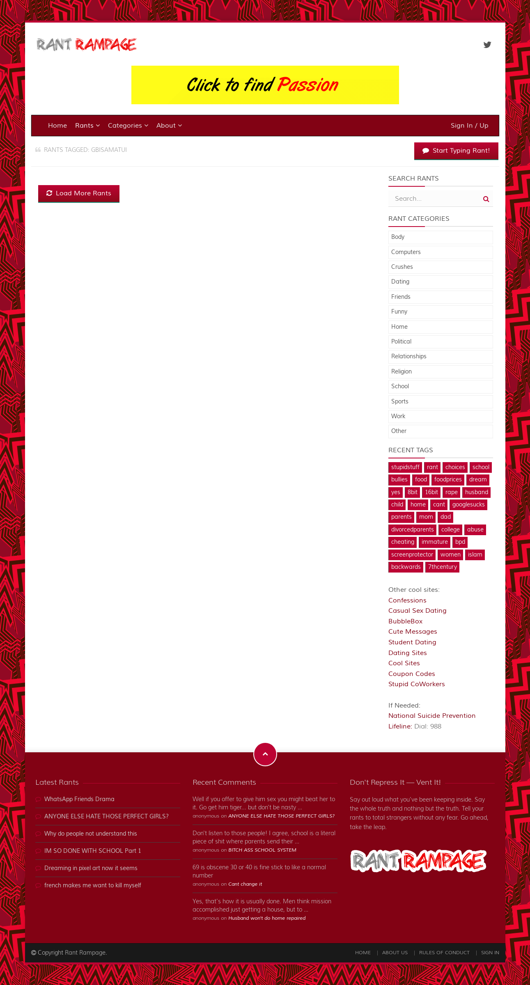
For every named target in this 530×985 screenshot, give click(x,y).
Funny (399, 312)
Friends (401, 297)
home (418, 505)
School (400, 386)
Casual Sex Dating (417, 611)
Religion (401, 372)
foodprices (448, 479)
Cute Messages (412, 632)
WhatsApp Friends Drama (79, 799)
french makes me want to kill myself (92, 885)
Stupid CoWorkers (416, 684)
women (451, 555)
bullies (399, 479)
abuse (475, 530)
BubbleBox (405, 621)
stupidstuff (405, 467)
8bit (413, 492)
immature (435, 542)
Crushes (402, 267)
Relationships (409, 356)
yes (395, 492)
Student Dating (412, 642)
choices (455, 467)
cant (439, 505)
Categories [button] (128, 125)
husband (476, 492)
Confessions (407, 600)
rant (432, 467)
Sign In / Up (470, 125)
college (450, 530)
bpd (460, 542)
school (481, 467)
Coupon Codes (411, 674)
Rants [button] (87, 125)
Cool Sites (404, 663)
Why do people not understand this (90, 834)
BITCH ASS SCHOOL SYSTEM (262, 850)
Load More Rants (78, 193)
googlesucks (468, 505)
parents (401, 517)
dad (446, 517)
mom (426, 517)
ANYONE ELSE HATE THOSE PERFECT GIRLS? (106, 816)
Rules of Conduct (444, 953)
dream (478, 479)
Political (401, 342)
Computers (406, 252)
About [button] (169, 125)
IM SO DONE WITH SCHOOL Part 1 (92, 851)
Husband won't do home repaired (266, 918)
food (421, 479)
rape (451, 492)
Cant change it (245, 884)
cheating (402, 542)
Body (397, 237)
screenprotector (412, 555)
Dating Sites (407, 653)
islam (475, 555)
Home (57, 125)
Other (398, 431)
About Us (395, 953)
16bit (431, 492)
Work (398, 416)
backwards (406, 567)
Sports (399, 401)
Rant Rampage (85, 953)
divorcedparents (412, 530)
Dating (400, 282)
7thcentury (442, 567)
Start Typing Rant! (456, 151)
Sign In (490, 953)
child (397, 505)
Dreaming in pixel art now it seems (91, 868)
